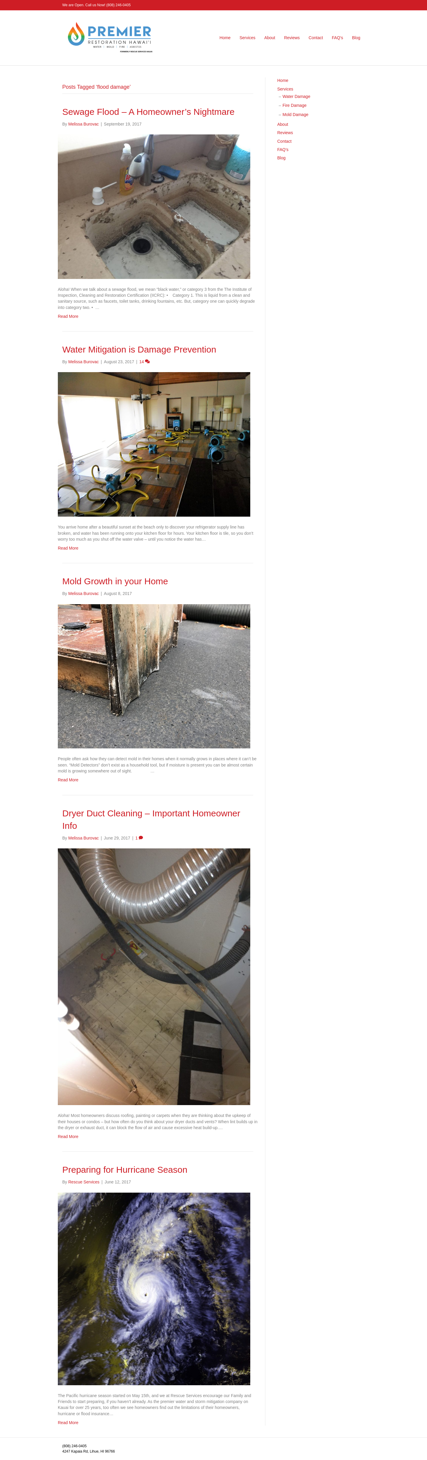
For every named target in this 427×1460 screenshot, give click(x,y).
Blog (356, 37)
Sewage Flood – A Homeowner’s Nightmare (148, 112)
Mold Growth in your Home (115, 581)
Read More (68, 316)
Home (224, 37)
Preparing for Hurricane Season (124, 1170)
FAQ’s (337, 37)
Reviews (292, 37)
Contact (316, 37)
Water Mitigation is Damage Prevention (139, 349)
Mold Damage (295, 114)
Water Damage (296, 96)
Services (248, 37)
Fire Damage (295, 105)
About (269, 37)
